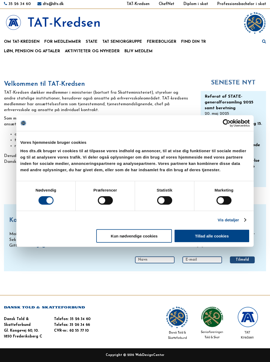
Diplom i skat (196, 4)
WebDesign (144, 355)
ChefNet (166, 4)
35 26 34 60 (19, 4)
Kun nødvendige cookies (134, 236)
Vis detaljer (228, 220)
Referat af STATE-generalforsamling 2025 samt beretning (229, 102)
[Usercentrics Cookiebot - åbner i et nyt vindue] (227, 123)
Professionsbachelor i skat (241, 4)
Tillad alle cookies (212, 236)
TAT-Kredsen (138, 4)
